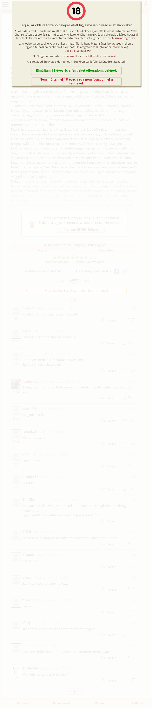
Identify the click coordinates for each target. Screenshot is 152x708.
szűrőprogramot (125, 38)
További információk (114, 47)
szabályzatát (69, 56)
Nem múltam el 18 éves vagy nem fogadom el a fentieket (76, 81)
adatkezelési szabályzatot (101, 56)
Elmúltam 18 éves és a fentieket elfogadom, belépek (76, 70)
